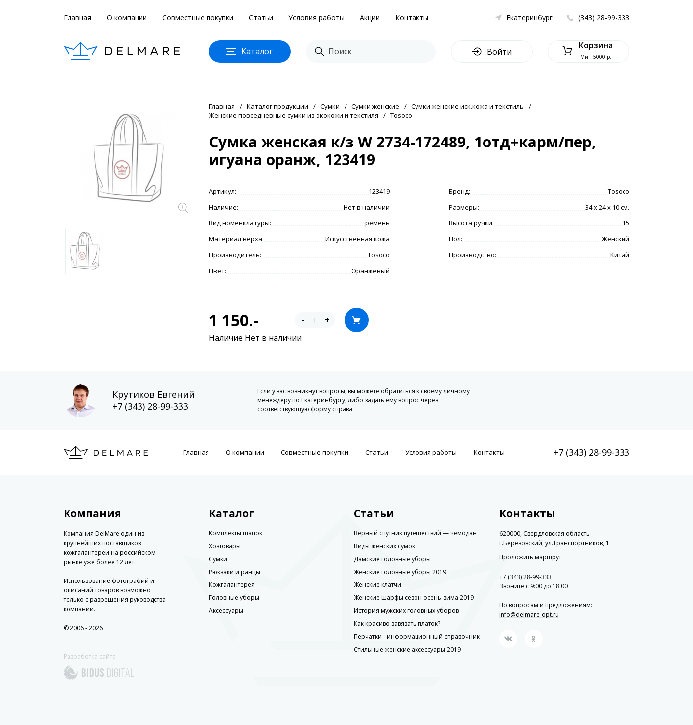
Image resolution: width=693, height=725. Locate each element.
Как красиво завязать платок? (397, 623)
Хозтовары (225, 546)
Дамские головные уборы (392, 559)
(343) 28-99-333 (603, 17)
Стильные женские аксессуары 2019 (407, 649)
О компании (127, 17)
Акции (370, 17)
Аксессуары (226, 610)
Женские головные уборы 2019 (400, 572)
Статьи (261, 17)
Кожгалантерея (232, 584)
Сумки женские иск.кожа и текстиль (467, 106)
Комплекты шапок (235, 533)
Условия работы (316, 17)
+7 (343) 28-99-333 (150, 406)
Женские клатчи (377, 584)
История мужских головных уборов (406, 610)
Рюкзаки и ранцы (234, 572)
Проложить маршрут (530, 557)
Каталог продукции (277, 106)
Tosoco (401, 115)
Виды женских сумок (384, 546)
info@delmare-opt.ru (529, 614)
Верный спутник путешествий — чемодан (415, 533)
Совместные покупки (197, 17)
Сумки (330, 106)
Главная (77, 17)
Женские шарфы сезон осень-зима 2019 (414, 597)
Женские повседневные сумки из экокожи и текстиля (293, 115)
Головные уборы (234, 597)
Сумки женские (375, 106)
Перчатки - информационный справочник (417, 636)
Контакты (411, 17)
